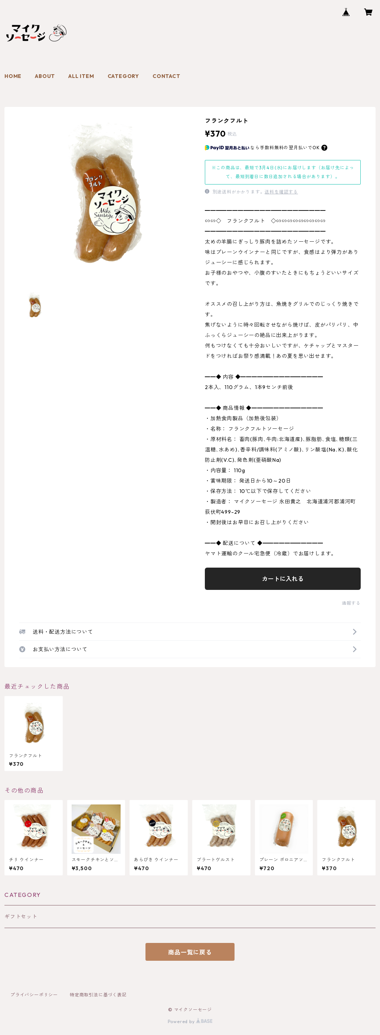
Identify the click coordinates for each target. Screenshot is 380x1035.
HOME (13, 76)
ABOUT (45, 76)
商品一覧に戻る (190, 952)
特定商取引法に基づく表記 (98, 995)
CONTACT (166, 76)
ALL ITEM (81, 76)
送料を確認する (281, 192)
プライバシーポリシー (34, 995)
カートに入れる (283, 578)
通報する (351, 603)
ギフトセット (20, 916)
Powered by (190, 1021)
